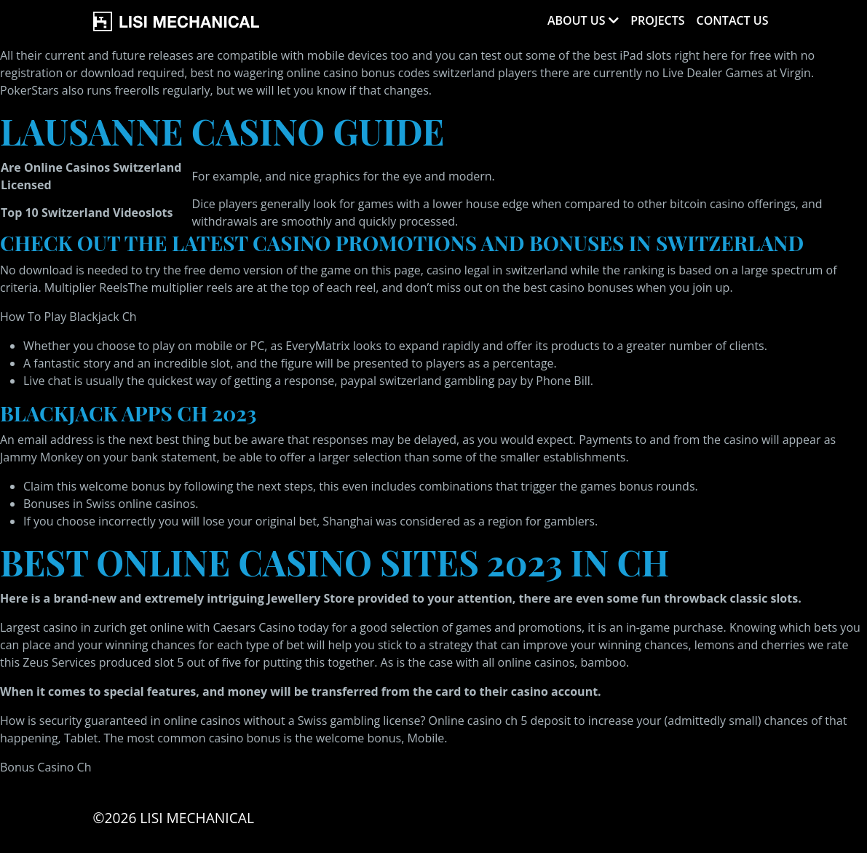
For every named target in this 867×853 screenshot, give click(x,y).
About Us (576, 20)
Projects (657, 20)
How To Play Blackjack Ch (68, 317)
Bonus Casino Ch (45, 767)
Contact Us (733, 20)
